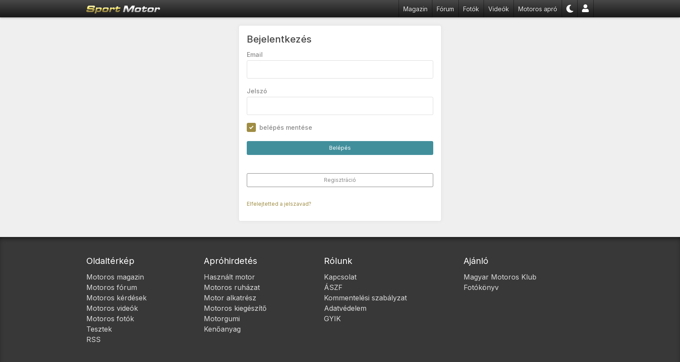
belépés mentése (285, 127)
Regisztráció (340, 180)
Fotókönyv (481, 287)
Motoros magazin (115, 277)
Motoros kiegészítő (235, 308)
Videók (498, 9)
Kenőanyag (222, 329)
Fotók (471, 9)
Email (255, 54)
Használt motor (229, 277)
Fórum (445, 9)
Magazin (415, 9)
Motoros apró (537, 9)
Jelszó (257, 91)
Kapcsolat (340, 277)
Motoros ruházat (232, 287)
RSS (93, 339)
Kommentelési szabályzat (365, 297)
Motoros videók (112, 308)
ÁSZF (333, 287)
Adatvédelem (345, 308)
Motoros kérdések (116, 297)
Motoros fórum (111, 287)
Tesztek (99, 329)
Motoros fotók (110, 318)
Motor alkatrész (230, 297)
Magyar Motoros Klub (500, 277)
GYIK (332, 318)
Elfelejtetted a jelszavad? (279, 204)
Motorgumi (222, 318)
